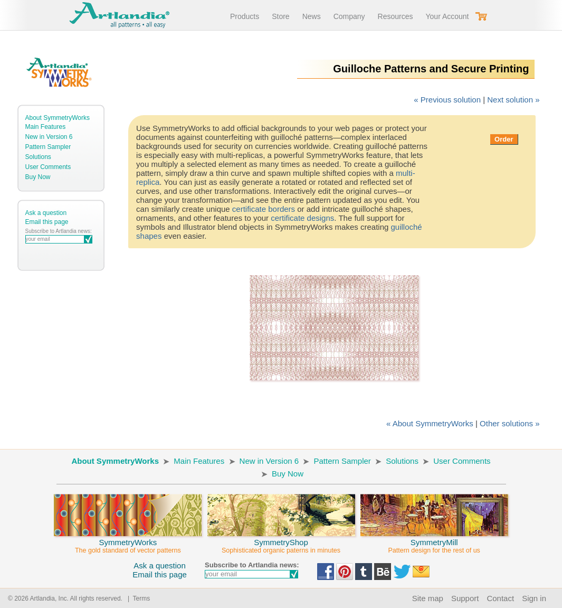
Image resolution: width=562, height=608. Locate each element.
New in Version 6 (49, 137)
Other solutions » (509, 423)
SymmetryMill (434, 541)
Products (244, 16)
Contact (500, 598)
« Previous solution (447, 99)
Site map (427, 598)
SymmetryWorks (128, 541)
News (311, 16)
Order (503, 139)
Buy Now (38, 177)
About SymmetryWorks (57, 117)
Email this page (47, 222)
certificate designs (302, 217)
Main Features (45, 126)
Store (280, 16)
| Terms (137, 598)
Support (465, 598)
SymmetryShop (281, 541)
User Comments (48, 167)
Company (349, 16)
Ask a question (46, 213)
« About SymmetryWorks (429, 423)
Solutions (38, 157)
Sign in (534, 598)
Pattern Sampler (48, 147)
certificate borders (263, 208)
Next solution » (513, 99)
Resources (395, 16)
